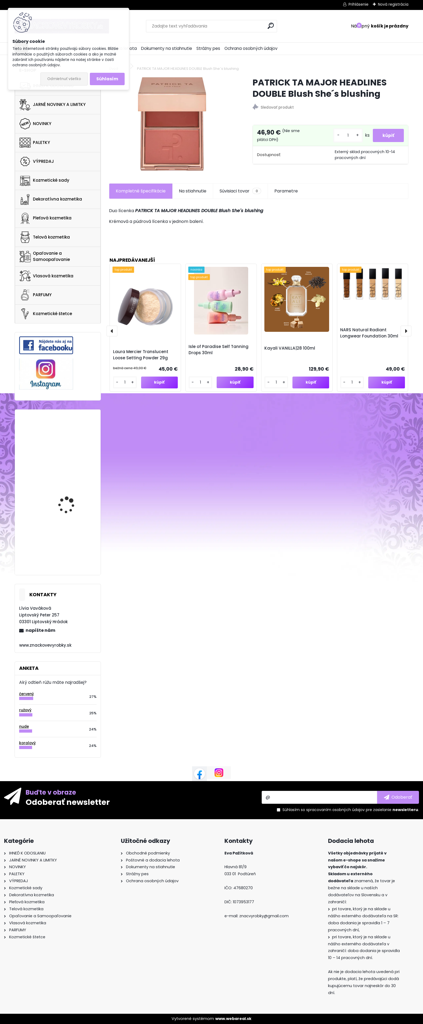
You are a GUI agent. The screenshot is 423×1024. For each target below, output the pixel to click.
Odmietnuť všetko (64, 78)
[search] (271, 26)
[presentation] (112, 331)
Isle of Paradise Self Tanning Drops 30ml (218, 350)
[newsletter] (398, 797)
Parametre (286, 191)
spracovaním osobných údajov (335, 809)
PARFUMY (35, 295)
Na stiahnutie (192, 191)
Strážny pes (208, 48)
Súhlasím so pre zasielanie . (350, 809)
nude (24, 726)
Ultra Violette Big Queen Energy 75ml (72, 433)
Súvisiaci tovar (240, 191)
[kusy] (345, 135)
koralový (27, 743)
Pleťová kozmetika (45, 218)
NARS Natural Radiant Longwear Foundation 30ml (369, 333)
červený (26, 694)
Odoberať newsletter (68, 802)
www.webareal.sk (233, 1018)
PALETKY (34, 142)
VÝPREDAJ (36, 161)
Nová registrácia (393, 4)
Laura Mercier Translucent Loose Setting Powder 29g (140, 355)
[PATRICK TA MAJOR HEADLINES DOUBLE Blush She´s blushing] (172, 124)
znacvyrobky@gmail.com (264, 916)
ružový (25, 710)
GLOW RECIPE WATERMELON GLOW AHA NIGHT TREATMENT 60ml (73, 495)
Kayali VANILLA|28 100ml (289, 348)
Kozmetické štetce (45, 313)
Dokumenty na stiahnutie (166, 48)
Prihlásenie (359, 4)
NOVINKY (35, 123)
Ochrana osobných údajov (251, 48)
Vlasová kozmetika (46, 276)
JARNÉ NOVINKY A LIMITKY (52, 105)
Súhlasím (107, 79)
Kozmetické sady (44, 180)
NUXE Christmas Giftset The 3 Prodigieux (72, 540)
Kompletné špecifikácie (141, 191)
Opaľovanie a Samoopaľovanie (44, 256)
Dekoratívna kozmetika (50, 199)
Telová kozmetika (44, 237)
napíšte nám (40, 630)
